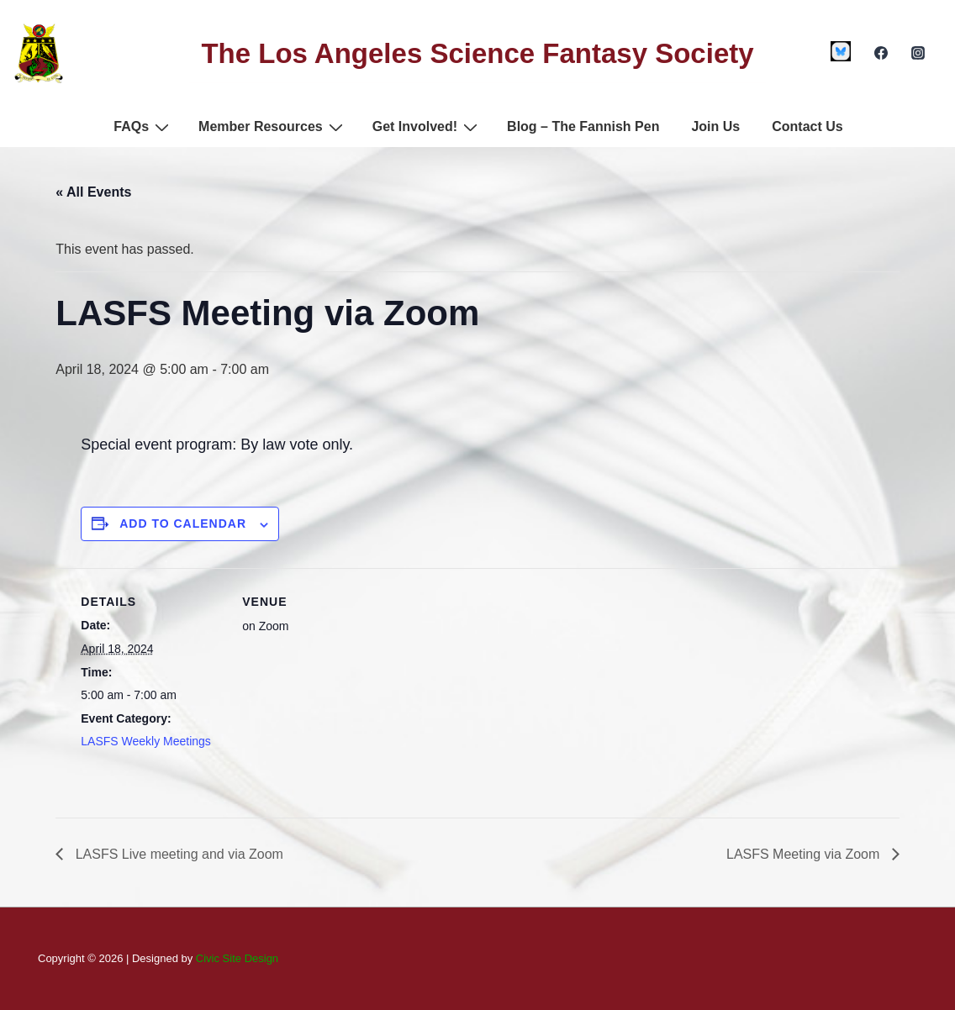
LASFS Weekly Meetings (146, 741)
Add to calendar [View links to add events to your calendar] (182, 523)
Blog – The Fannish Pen (583, 126)
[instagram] (917, 52)
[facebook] (880, 52)
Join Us (715, 126)
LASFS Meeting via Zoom (805, 854)
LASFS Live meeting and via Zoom (177, 854)
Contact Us (807, 126)
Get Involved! (427, 127)
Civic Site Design (237, 958)
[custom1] (841, 51)
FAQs (143, 127)
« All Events (93, 192)
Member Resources (272, 127)
